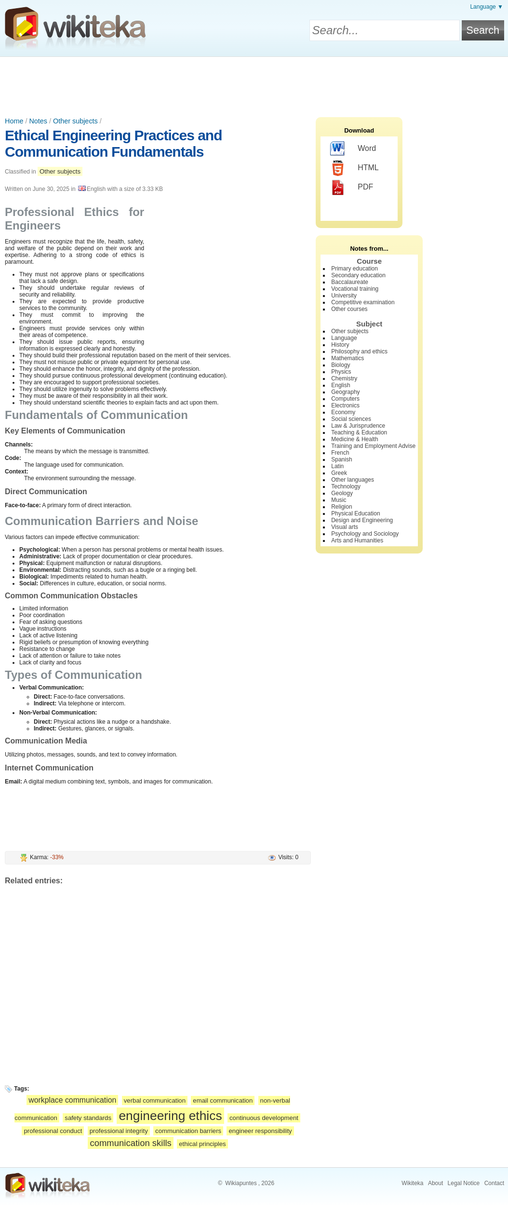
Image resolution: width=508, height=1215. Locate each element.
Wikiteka (412, 1183)
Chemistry (344, 378)
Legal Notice (464, 1183)
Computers (345, 398)
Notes (38, 121)
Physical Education (355, 513)
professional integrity (119, 1130)
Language (344, 338)
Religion (341, 506)
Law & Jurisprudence (358, 425)
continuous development (263, 1117)
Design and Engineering (362, 520)
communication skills (130, 1143)
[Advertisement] (254, 83)
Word (353, 149)
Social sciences (351, 419)
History (340, 344)
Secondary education (358, 275)
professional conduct (53, 1130)
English (340, 385)
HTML (354, 168)
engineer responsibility (260, 1130)
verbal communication (155, 1100)
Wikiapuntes (240, 1183)
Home (14, 121)
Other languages (352, 479)
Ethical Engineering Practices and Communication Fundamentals (113, 143)
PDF (351, 187)
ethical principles (202, 1144)
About (435, 1183)
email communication (223, 1100)
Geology (342, 493)
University (344, 295)
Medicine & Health (354, 439)
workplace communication (72, 1100)
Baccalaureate (349, 282)
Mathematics (347, 358)
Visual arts (344, 527)
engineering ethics (170, 1115)
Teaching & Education (359, 432)
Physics (341, 371)
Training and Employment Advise (373, 446)
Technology (346, 486)
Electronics (345, 405)
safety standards (88, 1117)
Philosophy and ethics (359, 351)
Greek (339, 473)
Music (338, 500)
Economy (343, 412)
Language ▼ (486, 6)
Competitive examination (362, 302)
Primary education (354, 268)
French (340, 452)
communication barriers (188, 1130)
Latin (337, 466)
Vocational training (354, 288)
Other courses (349, 309)
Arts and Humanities (357, 540)
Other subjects (75, 121)
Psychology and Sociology (365, 533)
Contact (494, 1183)
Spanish (341, 459)
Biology (340, 365)
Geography (345, 392)
